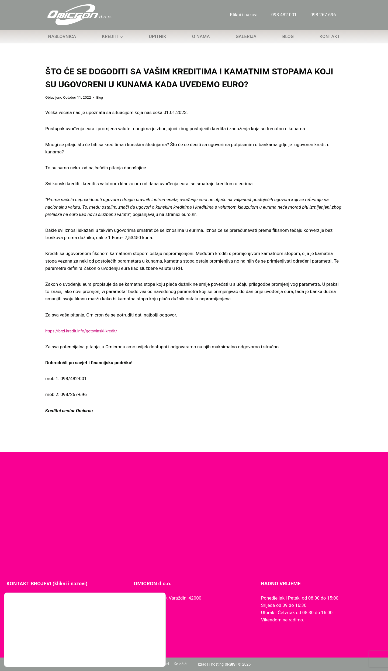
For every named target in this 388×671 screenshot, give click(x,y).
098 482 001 (284, 14)
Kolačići (180, 664)
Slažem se (133, 632)
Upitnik (158, 36)
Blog (288, 36)
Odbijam (133, 644)
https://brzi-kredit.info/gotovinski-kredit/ (86, 330)
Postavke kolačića (133, 655)
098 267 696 (323, 14)
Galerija (246, 36)
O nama (201, 36)
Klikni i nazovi (244, 14)
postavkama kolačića (29, 651)
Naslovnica (62, 36)
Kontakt (330, 36)
